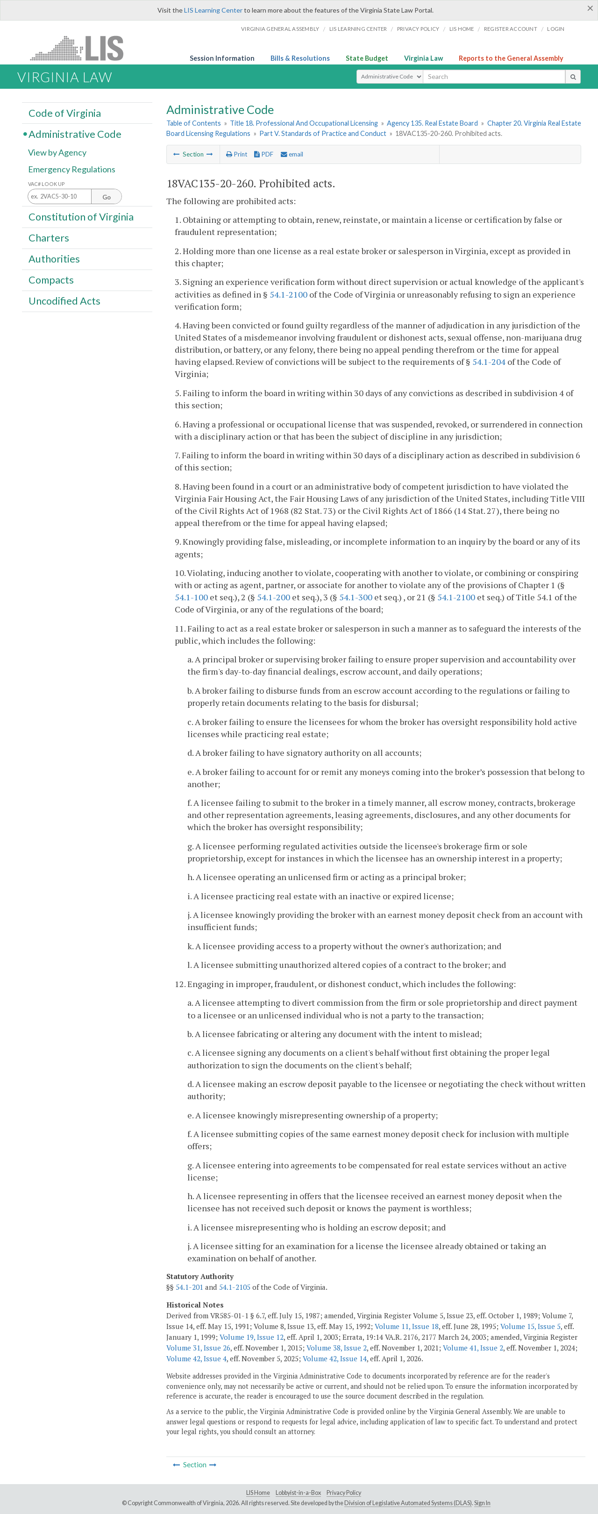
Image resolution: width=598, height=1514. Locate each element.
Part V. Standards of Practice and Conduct (322, 133)
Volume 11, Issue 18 (407, 1326)
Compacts (51, 280)
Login (555, 29)
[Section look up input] (74, 197)
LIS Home (258, 1492)
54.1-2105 (234, 1287)
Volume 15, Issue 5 (530, 1326)
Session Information (222, 58)
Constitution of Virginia (81, 216)
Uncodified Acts (64, 301)
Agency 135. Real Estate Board (432, 123)
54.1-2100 (288, 294)
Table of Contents (193, 123)
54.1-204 (488, 361)
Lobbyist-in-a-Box (298, 1492)
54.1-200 (273, 597)
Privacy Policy (418, 29)
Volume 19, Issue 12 (252, 1337)
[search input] (494, 77)
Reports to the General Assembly (511, 58)
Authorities (54, 259)
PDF (263, 154)
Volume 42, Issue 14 (335, 1358)
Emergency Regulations (71, 169)
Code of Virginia (64, 113)
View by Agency (57, 153)
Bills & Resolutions (300, 58)
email (292, 154)
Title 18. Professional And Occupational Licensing (304, 123)
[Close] (590, 8)
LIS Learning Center (213, 10)
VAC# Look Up (46, 184)
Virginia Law (423, 58)
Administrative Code (74, 134)
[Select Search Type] (389, 77)
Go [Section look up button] (106, 197)
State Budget (367, 58)
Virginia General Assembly (280, 29)
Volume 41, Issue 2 (473, 1347)
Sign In (482, 1503)
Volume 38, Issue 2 (336, 1347)
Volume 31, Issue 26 (198, 1347)
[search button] (573, 77)
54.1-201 (189, 1287)
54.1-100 (191, 597)
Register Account (510, 29)
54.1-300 (355, 597)
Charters (48, 238)
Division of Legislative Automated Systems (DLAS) (408, 1503)
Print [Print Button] (236, 154)
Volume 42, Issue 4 (196, 1358)
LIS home (461, 29)
